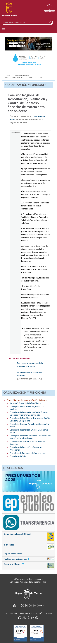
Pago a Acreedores (13, 553)
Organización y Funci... (14, 78)
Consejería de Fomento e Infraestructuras (28, 453)
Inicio (7, 75)
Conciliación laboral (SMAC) (17, 534)
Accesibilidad (11, 613)
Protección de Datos (42, 613)
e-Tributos (9, 545)
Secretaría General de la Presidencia (25, 403)
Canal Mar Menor (14, 564)
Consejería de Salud (37, 78)
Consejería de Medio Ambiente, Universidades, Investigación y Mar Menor (30, 436)
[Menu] (3, 29)
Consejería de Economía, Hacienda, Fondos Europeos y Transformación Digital (29, 413)
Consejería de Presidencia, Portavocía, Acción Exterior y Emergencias (30, 419)
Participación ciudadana (17, 559)
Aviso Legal (25, 613)
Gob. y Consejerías (22, 75)
